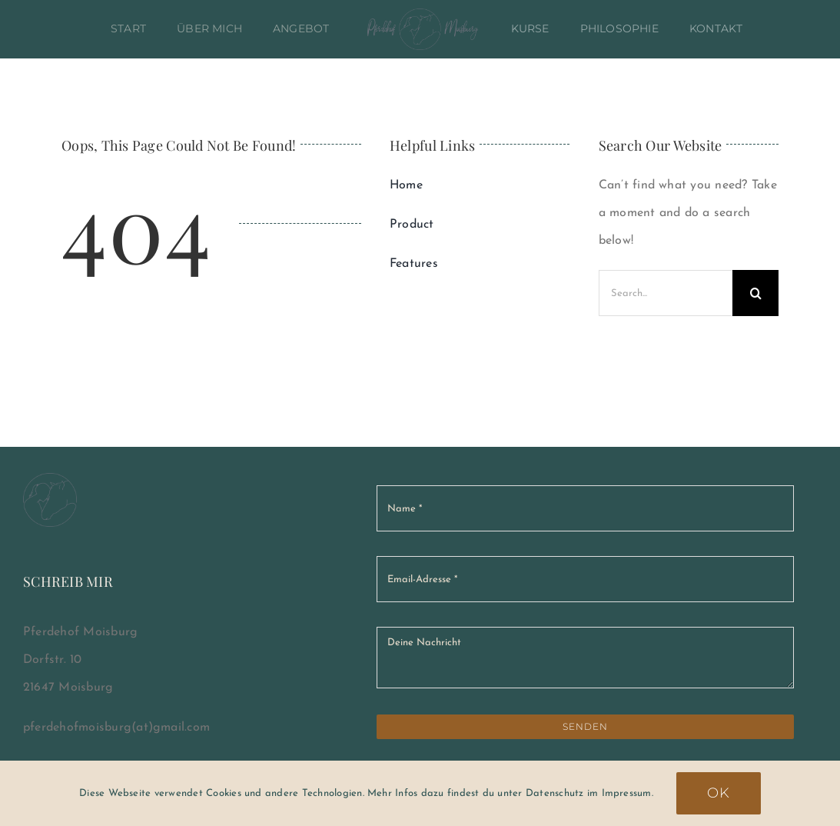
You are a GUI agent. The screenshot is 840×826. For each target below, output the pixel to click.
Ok (718, 792)
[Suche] (755, 293)
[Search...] (665, 293)
